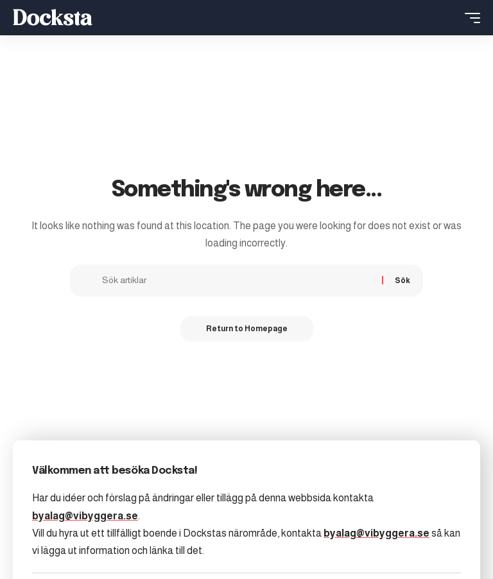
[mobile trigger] (469, 18)
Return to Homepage (247, 328)
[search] (448, 18)
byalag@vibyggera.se (85, 515)
